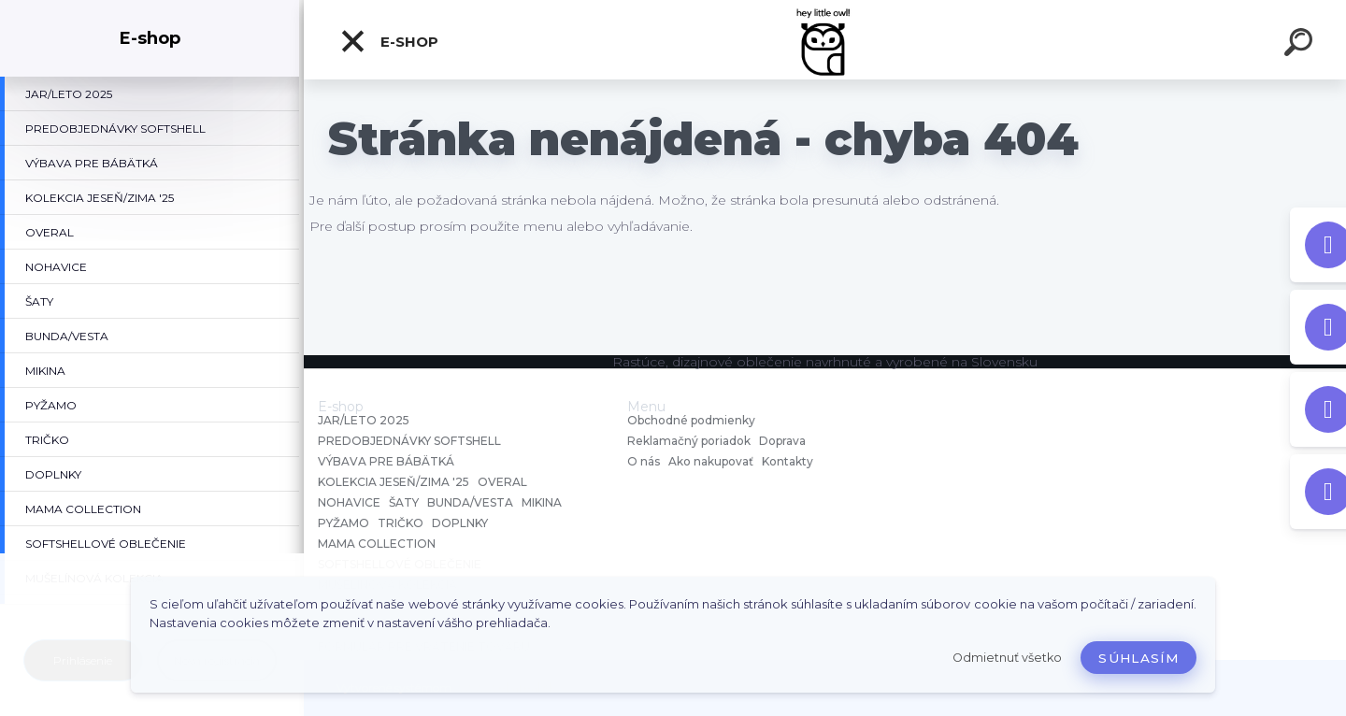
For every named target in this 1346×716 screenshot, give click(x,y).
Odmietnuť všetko (1007, 658)
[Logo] (825, 40)
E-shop (388, 41)
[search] (1301, 44)
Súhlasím (1138, 658)
